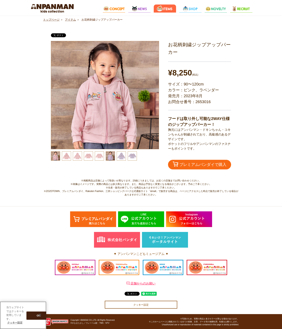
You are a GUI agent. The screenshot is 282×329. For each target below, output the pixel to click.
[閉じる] (40, 316)
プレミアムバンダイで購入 (199, 164)
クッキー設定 (141, 304)
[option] (105, 95)
